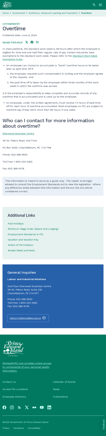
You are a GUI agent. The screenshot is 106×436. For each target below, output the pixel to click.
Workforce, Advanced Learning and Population (53, 13)
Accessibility (34, 428)
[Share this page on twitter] (26, 42)
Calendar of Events (64, 381)
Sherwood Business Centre (18, 133)
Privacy (6, 428)
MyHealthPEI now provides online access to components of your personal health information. (26, 367)
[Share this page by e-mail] (37, 42)
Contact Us (9, 381)
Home (5, 13)
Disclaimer (18, 428)
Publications (60, 396)
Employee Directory (14, 396)
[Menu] (100, 5)
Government (18, 13)
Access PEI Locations (15, 389)
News (56, 389)
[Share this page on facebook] (32, 42)
